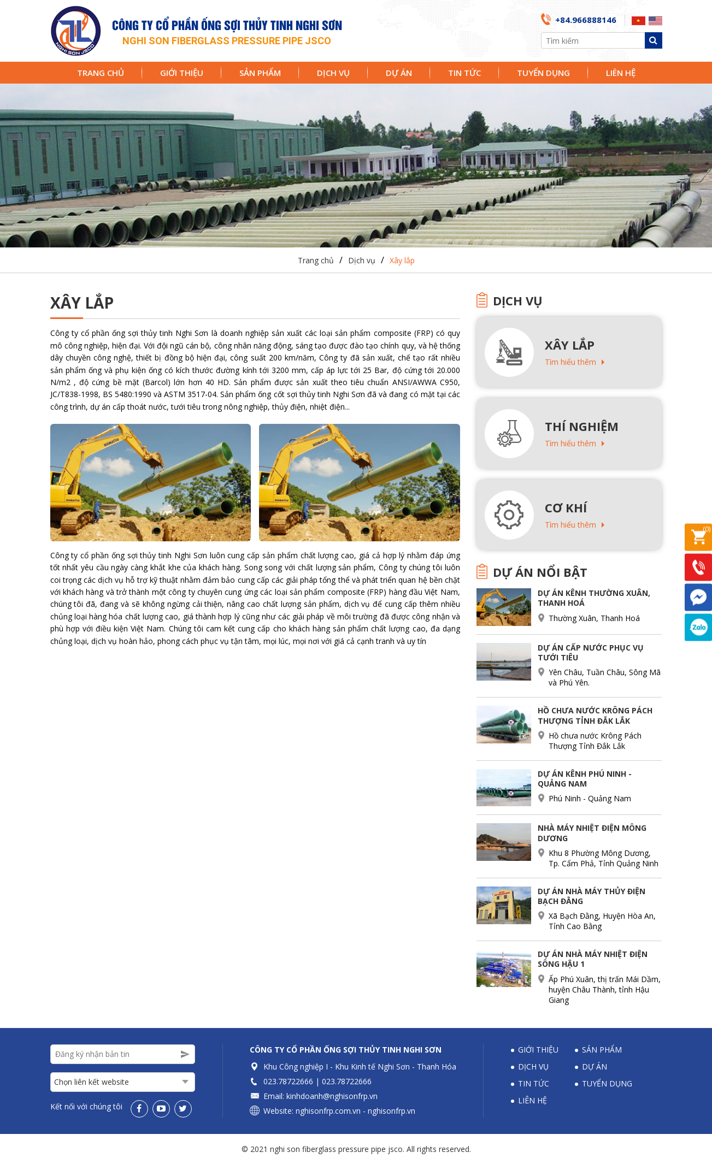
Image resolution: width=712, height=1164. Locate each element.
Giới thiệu (181, 72)
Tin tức (464, 72)
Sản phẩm (260, 72)
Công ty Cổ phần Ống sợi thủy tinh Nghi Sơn (346, 1049)
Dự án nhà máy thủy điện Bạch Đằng (591, 896)
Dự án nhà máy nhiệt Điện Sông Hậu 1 (593, 959)
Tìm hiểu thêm (570, 362)
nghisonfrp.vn (391, 1111)
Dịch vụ (333, 72)
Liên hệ (620, 72)
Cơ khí (566, 507)
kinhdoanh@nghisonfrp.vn (332, 1096)
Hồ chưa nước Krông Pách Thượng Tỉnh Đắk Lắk (595, 715)
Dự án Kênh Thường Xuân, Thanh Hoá (594, 598)
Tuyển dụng (543, 72)
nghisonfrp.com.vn (328, 1111)
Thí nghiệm (582, 426)
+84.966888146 (585, 19)
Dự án (399, 72)
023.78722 (281, 1081)
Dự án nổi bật (540, 572)
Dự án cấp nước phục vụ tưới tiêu (591, 652)
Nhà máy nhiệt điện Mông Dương (592, 833)
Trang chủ (100, 72)
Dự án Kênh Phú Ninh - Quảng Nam (585, 779)
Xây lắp (402, 260)
